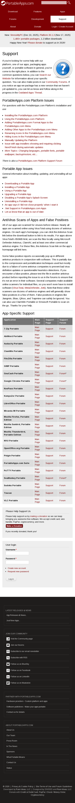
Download (13, 11)
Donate (37, 26)
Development (37, 19)
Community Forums (56, 82)
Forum (63, 329)
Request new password (18, 571)
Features (38, 11)
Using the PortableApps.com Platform (24, 119)
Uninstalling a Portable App (18, 201)
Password (11, 559)
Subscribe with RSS (16, 657)
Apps (62, 11)
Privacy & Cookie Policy (22, 786)
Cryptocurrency (37, 795)
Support (62, 19)
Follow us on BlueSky (17, 664)
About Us (10, 730)
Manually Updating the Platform (21, 140)
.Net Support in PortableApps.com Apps (25, 208)
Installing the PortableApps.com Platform (26, 115)
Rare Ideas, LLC (23, 789)
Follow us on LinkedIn (17, 676)
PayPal (42, 792)
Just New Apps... (13, 620)
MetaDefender (32, 287)
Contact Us (11, 762)
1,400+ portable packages (26, 39)
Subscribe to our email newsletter (22, 651)
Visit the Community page (19, 638)
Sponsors (10, 752)
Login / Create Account (62, 26)
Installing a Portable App (17, 187)
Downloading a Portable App (19, 183)
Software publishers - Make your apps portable (25, 707)
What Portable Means (15, 757)
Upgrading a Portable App (18, 194)
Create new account (17, 568)
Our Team (10, 735)
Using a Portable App (16, 190)
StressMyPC (16, 35)
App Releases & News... (16, 615)
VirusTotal (18, 287)
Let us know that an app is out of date (24, 211)
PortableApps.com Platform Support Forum (40, 160)
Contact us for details (15, 712)
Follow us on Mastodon (18, 683)
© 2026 (6, 786)
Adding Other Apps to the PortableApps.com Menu (31, 129)
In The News (11, 746)
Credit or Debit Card (29, 792)
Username (11, 550)
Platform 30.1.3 (47, 35)
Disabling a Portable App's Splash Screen (26, 197)
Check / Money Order (55, 792)
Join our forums (15, 645)
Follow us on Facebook (18, 670)
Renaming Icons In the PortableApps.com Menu (30, 133)
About (13, 26)
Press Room (11, 741)
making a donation (38, 516)
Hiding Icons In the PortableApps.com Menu (28, 136)
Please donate (35, 42)
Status (9, 768)
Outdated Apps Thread (30, 92)
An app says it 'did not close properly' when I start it (31, 204)
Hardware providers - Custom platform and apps (26, 701)
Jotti (43, 287)
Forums (12, 19)
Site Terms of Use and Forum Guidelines (54, 786)
